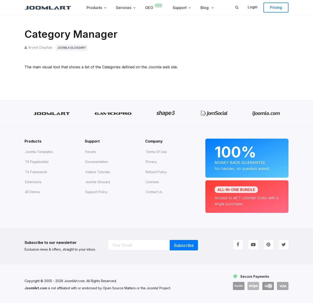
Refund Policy (156, 172)
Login (252, 7)
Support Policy (96, 192)
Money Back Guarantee (246, 157)
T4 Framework (36, 172)
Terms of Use (156, 152)
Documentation (96, 162)
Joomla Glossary (97, 182)
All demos (32, 192)
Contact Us (154, 192)
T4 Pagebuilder (37, 162)
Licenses (152, 182)
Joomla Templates (39, 152)
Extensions (33, 182)
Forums (90, 152)
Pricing (276, 7)
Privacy (151, 162)
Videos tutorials (97, 172)
